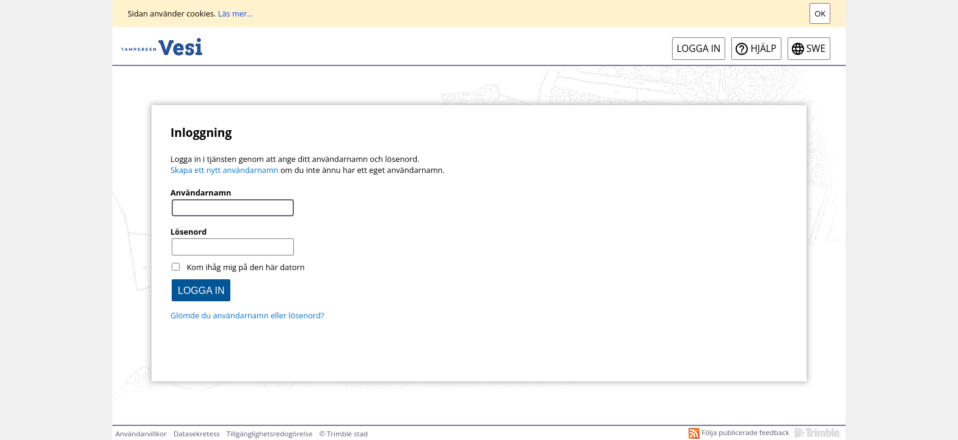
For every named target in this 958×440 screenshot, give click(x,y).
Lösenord (188, 231)
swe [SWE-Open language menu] (815, 48)
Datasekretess (197, 433)
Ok (819, 13)
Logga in (699, 48)
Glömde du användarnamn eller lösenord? (247, 315)
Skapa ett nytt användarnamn (224, 169)
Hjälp (763, 48)
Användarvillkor (141, 433)
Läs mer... (236, 13)
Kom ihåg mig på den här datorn (246, 267)
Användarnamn (200, 192)
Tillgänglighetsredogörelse (270, 433)
